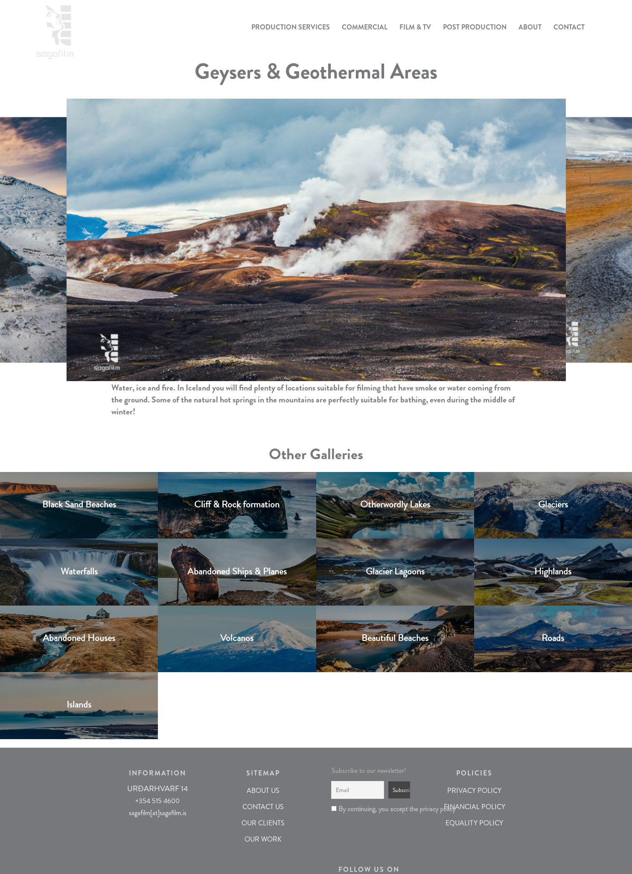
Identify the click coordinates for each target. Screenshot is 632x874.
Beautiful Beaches (394, 638)
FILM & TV (415, 27)
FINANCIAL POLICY (474, 807)
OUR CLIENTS (263, 823)
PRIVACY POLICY (474, 790)
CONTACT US (263, 807)
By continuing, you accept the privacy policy (369, 809)
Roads (553, 638)
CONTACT (569, 27)
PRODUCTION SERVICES (290, 27)
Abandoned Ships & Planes (237, 571)
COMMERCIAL (364, 27)
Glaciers (553, 504)
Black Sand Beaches (79, 504)
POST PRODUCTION (475, 27)
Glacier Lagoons (395, 571)
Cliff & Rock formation (237, 504)
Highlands (552, 571)
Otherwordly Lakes (395, 504)
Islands (79, 704)
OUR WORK (263, 839)
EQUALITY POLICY (474, 823)
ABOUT (530, 27)
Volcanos (236, 638)
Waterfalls (79, 571)
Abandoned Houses (79, 638)
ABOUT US (263, 790)
